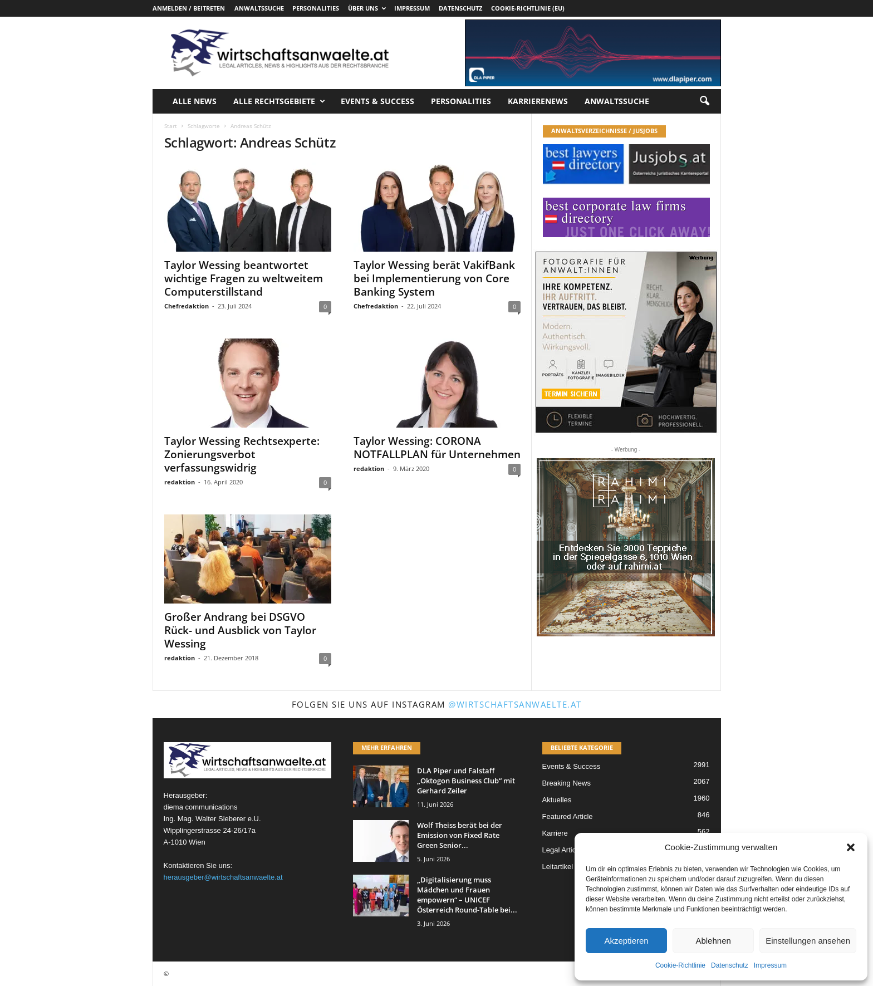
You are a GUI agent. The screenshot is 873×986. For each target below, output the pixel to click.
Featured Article (567, 816)
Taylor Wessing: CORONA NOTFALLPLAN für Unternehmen (437, 448)
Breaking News (566, 783)
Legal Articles (563, 850)
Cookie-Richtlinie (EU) (528, 8)
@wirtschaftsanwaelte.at (515, 704)
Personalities (315, 8)
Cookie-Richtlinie (680, 965)
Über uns (367, 8)
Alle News (195, 101)
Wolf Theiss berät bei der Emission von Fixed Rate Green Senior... (459, 835)
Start (170, 126)
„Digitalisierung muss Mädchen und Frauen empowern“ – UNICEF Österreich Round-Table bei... (467, 895)
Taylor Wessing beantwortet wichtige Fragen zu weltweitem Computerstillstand (243, 278)
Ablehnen (712, 940)
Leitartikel (557, 866)
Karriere (555, 833)
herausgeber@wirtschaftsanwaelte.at (223, 877)
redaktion (179, 482)
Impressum (770, 965)
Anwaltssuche (259, 8)
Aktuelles (557, 800)
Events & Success (377, 101)
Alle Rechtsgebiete (279, 101)
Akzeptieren (626, 940)
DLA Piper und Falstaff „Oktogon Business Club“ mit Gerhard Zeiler (466, 781)
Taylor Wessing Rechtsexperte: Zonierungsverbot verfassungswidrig (242, 454)
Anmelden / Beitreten (189, 8)
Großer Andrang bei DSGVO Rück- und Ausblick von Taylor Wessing (240, 630)
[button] (850, 847)
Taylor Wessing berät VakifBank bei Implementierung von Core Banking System (434, 278)
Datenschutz (729, 965)
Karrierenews (538, 101)
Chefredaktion (186, 306)
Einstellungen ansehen (808, 940)
